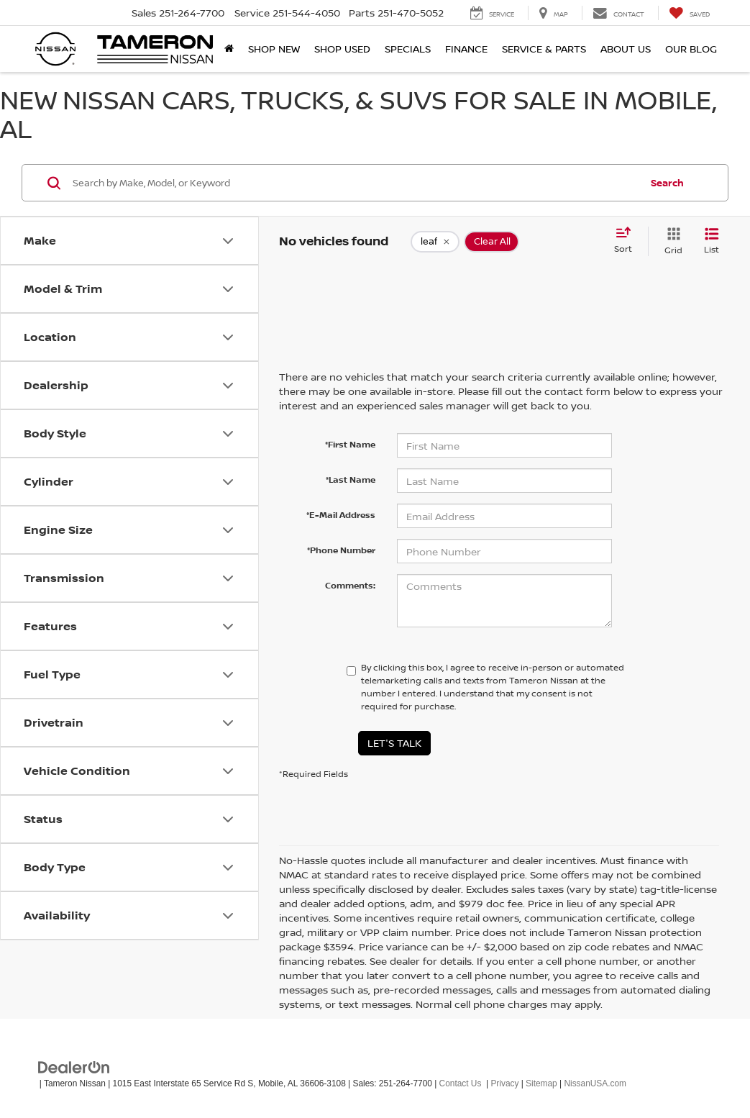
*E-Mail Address (340, 515)
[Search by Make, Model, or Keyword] (354, 182)
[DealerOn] (74, 1066)
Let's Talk (394, 743)
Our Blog (691, 48)
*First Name (350, 444)
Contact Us (460, 1083)
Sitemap (541, 1083)
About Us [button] (625, 48)
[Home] (229, 49)
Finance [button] (466, 48)
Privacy (504, 1083)
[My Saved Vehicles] (689, 13)
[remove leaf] (435, 242)
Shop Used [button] (342, 48)
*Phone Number (341, 550)
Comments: (350, 585)
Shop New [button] (274, 48)
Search (667, 182)
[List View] (711, 241)
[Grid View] (670, 241)
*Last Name (350, 479)
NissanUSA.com (595, 1083)
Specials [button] (408, 48)
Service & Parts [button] (544, 48)
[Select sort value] (627, 241)
